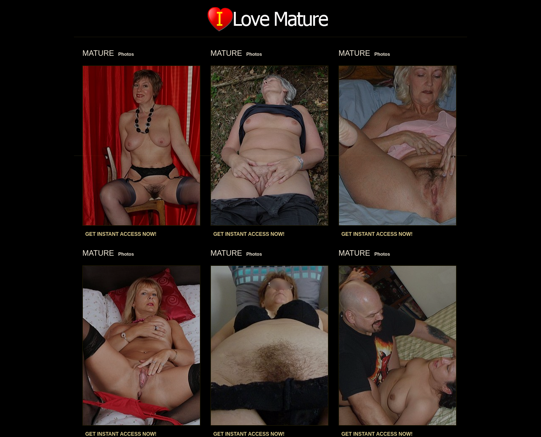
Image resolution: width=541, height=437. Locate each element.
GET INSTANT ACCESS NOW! (121, 234)
